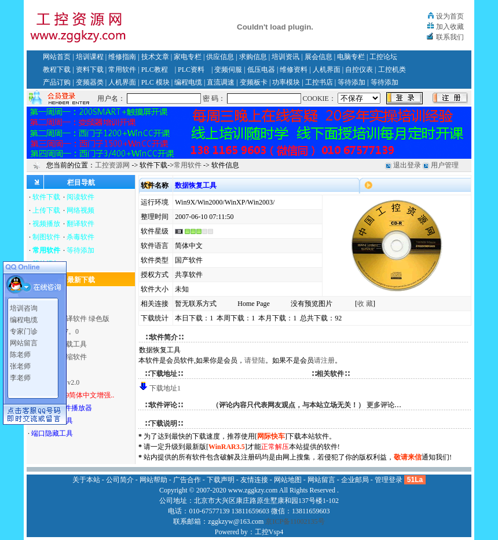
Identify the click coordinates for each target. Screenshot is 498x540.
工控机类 (392, 69)
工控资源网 (112, 165)
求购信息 (253, 57)
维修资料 (293, 69)
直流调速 (221, 82)
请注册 (324, 360)
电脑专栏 (351, 57)
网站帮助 (153, 480)
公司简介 (120, 480)
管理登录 (388, 480)
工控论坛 (383, 57)
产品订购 (57, 82)
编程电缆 (188, 82)
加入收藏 (450, 27)
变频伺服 (228, 69)
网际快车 (271, 436)
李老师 (20, 377)
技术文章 (155, 57)
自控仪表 (359, 69)
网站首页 (57, 57)
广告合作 (187, 480)
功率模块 (286, 82)
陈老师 (20, 353)
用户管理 (445, 165)
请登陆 (254, 360)
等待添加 (351, 82)
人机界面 (326, 69)
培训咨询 (24, 307)
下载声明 (221, 480)
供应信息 (220, 57)
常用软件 (122, 69)
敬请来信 (408, 457)
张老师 (20, 365)
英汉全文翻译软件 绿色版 (70, 319)
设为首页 (450, 16)
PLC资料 (191, 69)
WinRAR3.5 (226, 447)
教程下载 (57, 69)
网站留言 (24, 342)
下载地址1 (165, 388)
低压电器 (261, 69)
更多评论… (384, 405)
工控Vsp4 (269, 532)
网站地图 (288, 480)
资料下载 (90, 69)
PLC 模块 (155, 82)
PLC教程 (154, 69)
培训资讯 (285, 57)
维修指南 (122, 57)
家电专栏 (188, 57)
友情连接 (254, 480)
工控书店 (319, 82)
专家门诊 (24, 330)
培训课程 (90, 57)
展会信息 (318, 57)
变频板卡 (254, 82)
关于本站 (86, 480)
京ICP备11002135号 (294, 521)
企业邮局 (355, 480)
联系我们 (450, 37)
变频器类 (90, 82)
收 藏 (365, 304)
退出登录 (407, 165)
